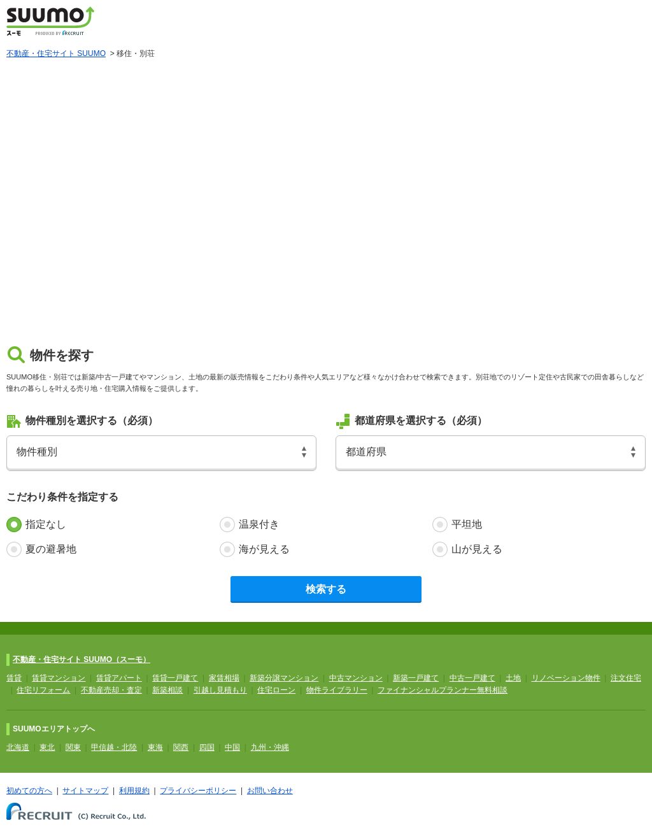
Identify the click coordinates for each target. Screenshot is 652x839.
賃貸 (14, 677)
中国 (232, 747)
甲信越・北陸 (114, 747)
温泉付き (259, 524)
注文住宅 (626, 677)
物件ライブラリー (336, 690)
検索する (326, 589)
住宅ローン (276, 690)
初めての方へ (29, 790)
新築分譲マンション (284, 677)
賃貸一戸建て (175, 677)
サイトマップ (85, 790)
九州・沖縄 (270, 747)
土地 (513, 677)
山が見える (476, 549)
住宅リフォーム (43, 690)
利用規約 (134, 790)
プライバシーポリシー (198, 790)
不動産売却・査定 (111, 690)
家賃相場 (224, 677)
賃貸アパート (119, 677)
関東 (73, 747)
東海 (155, 747)
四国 (207, 747)
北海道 (17, 747)
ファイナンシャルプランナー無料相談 (442, 690)
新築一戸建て (416, 677)
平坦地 (466, 524)
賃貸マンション (58, 677)
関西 (180, 747)
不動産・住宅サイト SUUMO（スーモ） (81, 659)
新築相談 (167, 690)
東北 (47, 747)
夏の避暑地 (50, 549)
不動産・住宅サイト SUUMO (56, 53)
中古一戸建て (472, 677)
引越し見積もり (220, 690)
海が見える (264, 549)
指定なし (45, 524)
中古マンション (356, 677)
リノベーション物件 (566, 677)
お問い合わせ (270, 790)
